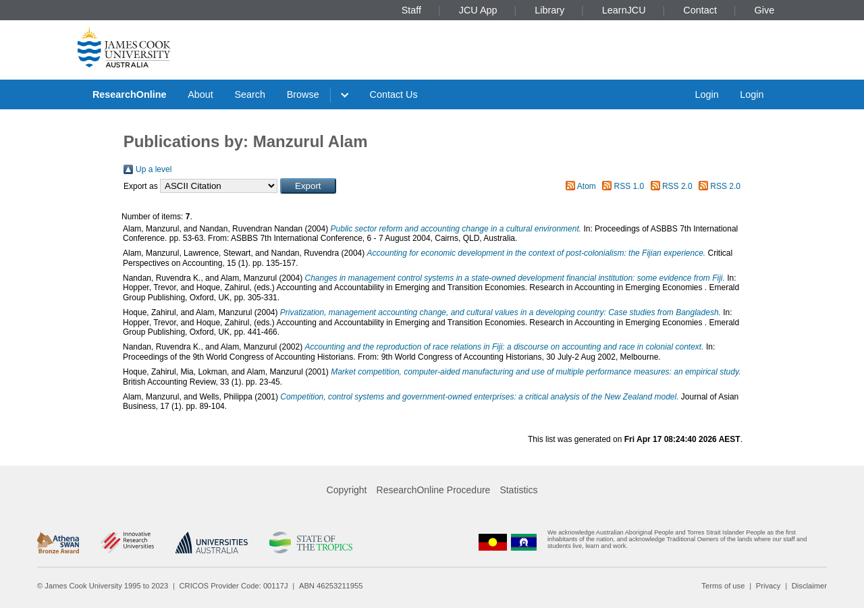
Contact (700, 10)
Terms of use (723, 586)
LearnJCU (624, 10)
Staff (411, 10)
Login (706, 94)
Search (249, 94)
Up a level (153, 169)
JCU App (478, 10)
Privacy (768, 586)
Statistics (518, 490)
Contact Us (394, 94)
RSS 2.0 (677, 186)
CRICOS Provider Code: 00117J (234, 586)
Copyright (347, 490)
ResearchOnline (129, 94)
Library (549, 10)
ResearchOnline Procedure (434, 490)
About (200, 94)
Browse (303, 94)
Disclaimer (809, 586)
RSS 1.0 (629, 186)
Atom (586, 186)
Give (765, 10)
